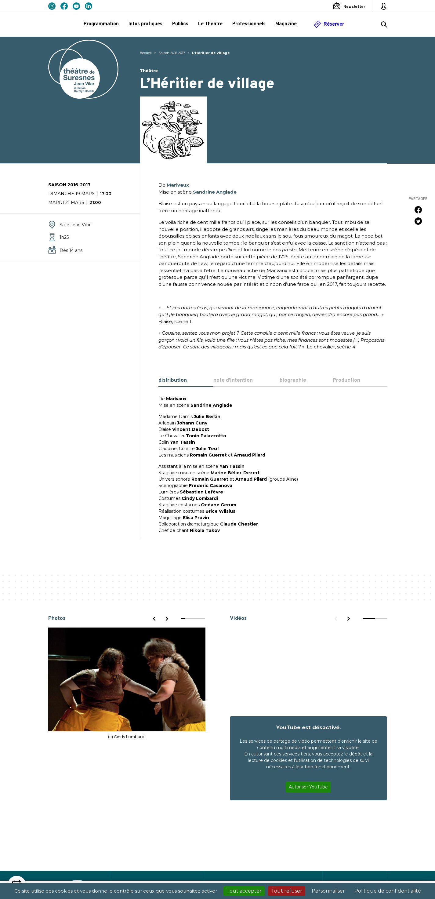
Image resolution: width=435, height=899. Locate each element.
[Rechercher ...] (384, 25)
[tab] (186, 381)
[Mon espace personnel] (383, 6)
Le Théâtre (210, 24)
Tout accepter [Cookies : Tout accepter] (244, 891)
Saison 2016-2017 (172, 53)
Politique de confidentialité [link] (387, 891)
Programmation (101, 24)
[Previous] (154, 619)
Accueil (146, 53)
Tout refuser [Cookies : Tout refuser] (286, 891)
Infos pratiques (145, 24)
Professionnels (249, 24)
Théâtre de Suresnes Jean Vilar (83, 69)
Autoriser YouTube (308, 787)
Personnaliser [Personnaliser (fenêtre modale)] (328, 891)
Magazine (286, 24)
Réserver (334, 24)
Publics (180, 24)
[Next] (166, 619)
